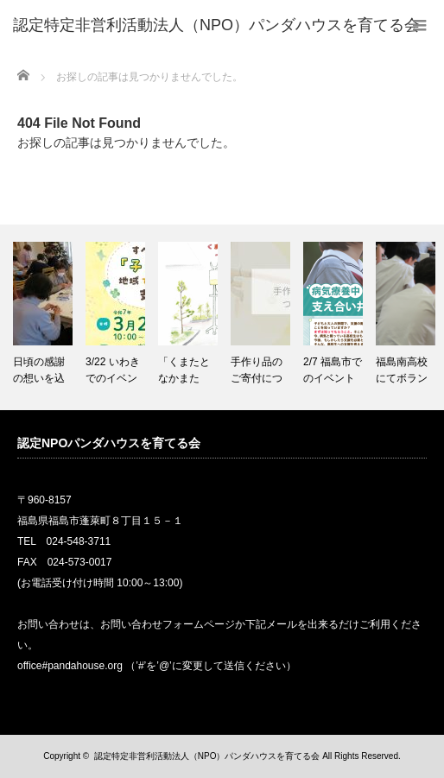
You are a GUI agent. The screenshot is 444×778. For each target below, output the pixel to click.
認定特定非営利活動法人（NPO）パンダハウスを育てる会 (207, 756)
